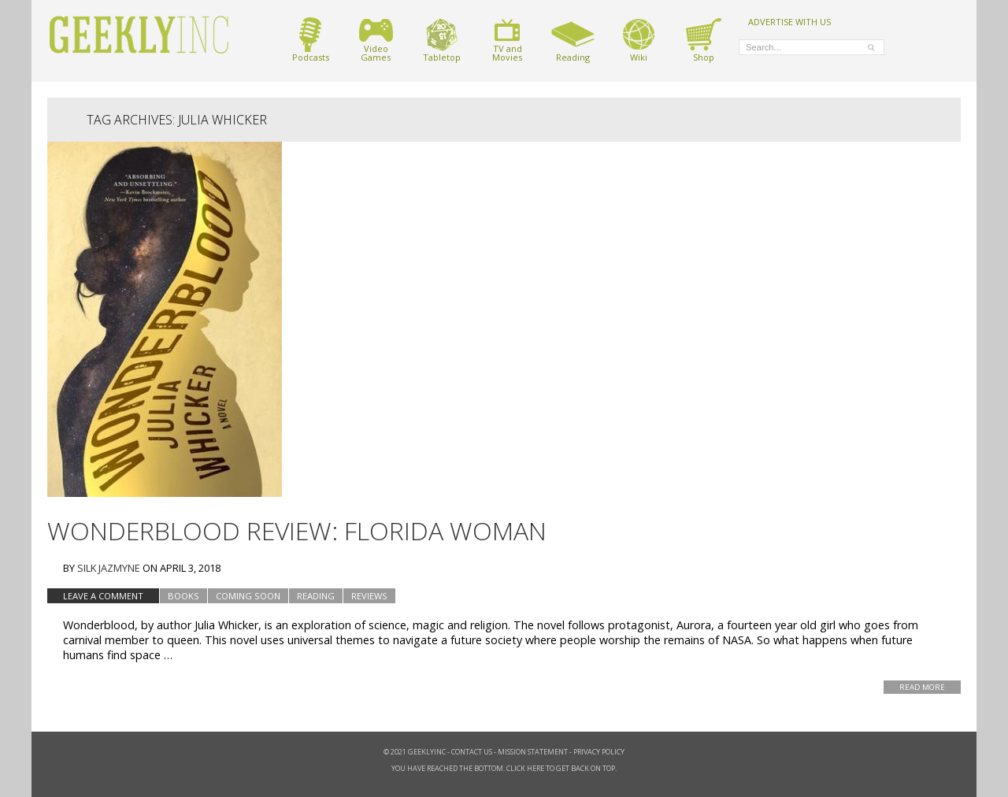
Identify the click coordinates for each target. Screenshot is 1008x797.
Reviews (369, 596)
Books (183, 596)
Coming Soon (248, 596)
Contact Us (471, 752)
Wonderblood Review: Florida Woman (297, 530)
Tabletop (442, 39)
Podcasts (310, 39)
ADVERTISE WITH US (789, 21)
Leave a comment (103, 596)
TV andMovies (507, 39)
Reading (573, 39)
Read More (922, 687)
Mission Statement (533, 752)
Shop (703, 39)
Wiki (638, 39)
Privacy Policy (598, 752)
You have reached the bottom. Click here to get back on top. (504, 768)
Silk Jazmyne (108, 568)
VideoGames (376, 39)
